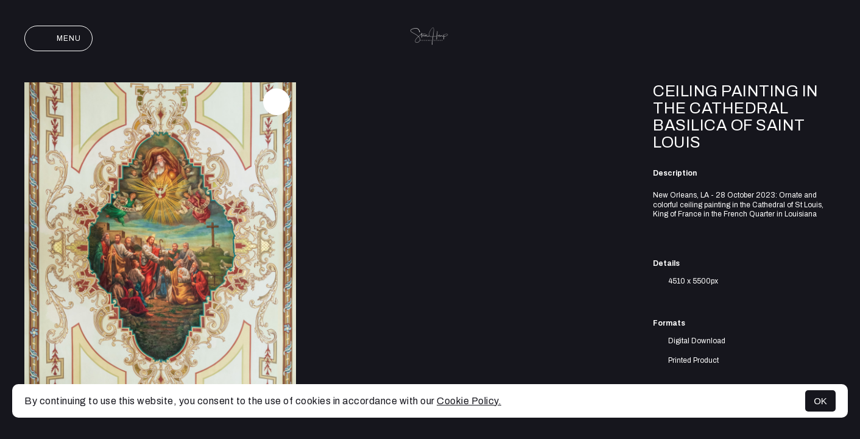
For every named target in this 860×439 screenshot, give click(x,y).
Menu (58, 38)
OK (820, 401)
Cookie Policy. (469, 401)
